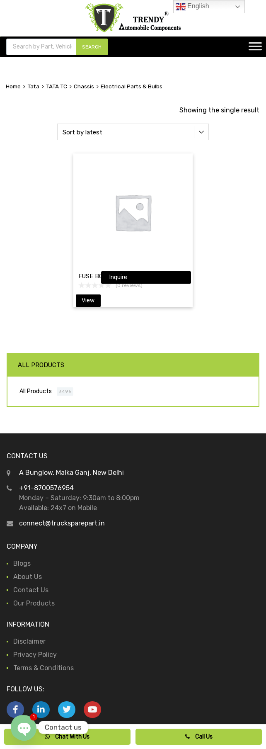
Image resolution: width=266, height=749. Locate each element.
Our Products (34, 603)
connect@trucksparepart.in (62, 523)
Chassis (84, 86)
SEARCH (92, 47)
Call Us (199, 736)
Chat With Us (67, 736)
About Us (27, 577)
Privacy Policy (35, 655)
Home (13, 86)
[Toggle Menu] (255, 49)
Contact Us (30, 590)
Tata (33, 86)
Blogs (22, 563)
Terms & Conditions (43, 668)
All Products (35, 391)
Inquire (118, 277)
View (88, 300)
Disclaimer (29, 641)
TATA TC (56, 86)
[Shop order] (133, 132)
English (192, 7)
